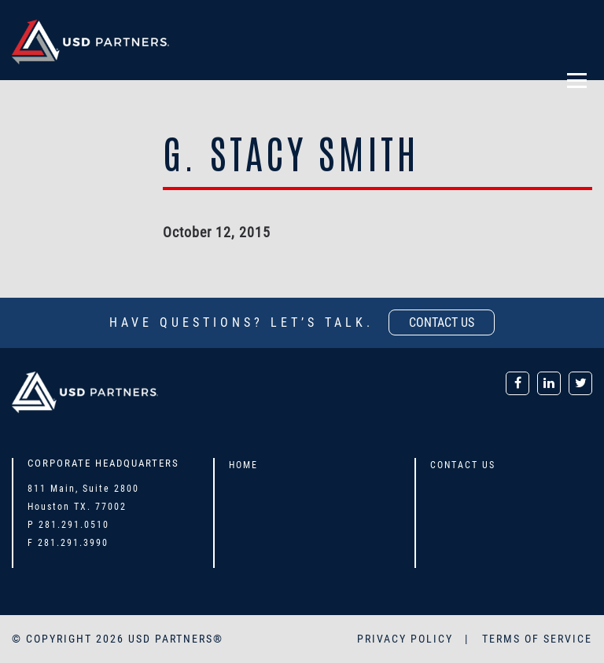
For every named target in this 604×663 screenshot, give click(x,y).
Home (243, 465)
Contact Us (462, 465)
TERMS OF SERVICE (537, 638)
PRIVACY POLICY (407, 638)
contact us (441, 322)
